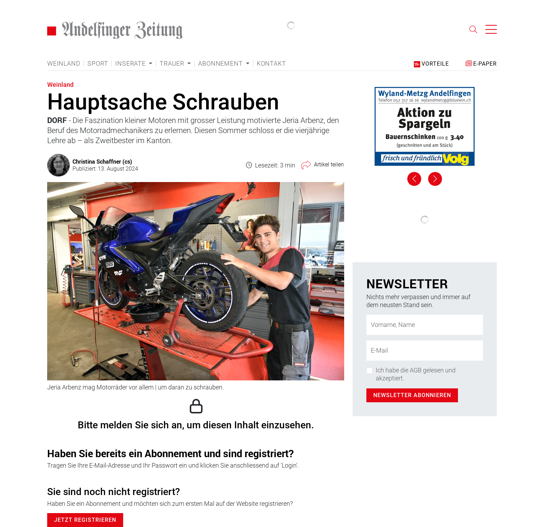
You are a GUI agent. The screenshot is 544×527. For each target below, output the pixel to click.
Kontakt (271, 63)
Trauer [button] (173, 63)
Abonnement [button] (221, 63)
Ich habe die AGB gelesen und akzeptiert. (416, 374)
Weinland (63, 63)
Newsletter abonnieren (412, 395)
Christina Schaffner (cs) (102, 161)
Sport (97, 63)
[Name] (424, 325)
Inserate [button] (131, 63)
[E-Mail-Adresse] (424, 350)
